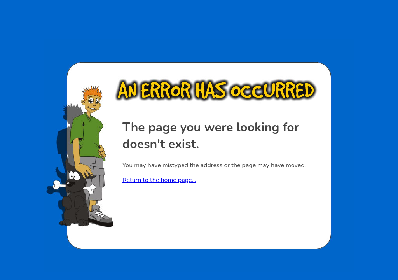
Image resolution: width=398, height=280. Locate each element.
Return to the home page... (159, 180)
